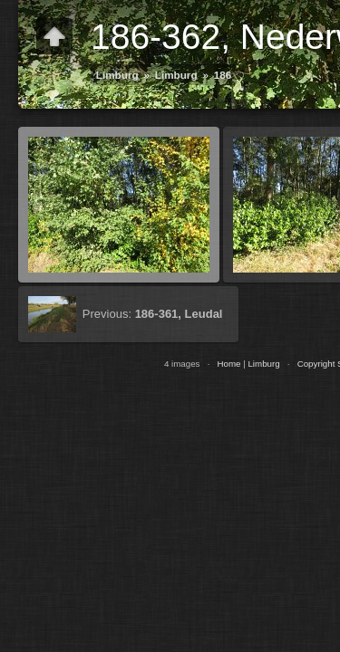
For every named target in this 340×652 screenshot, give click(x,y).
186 (223, 75)
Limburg (117, 75)
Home (228, 364)
